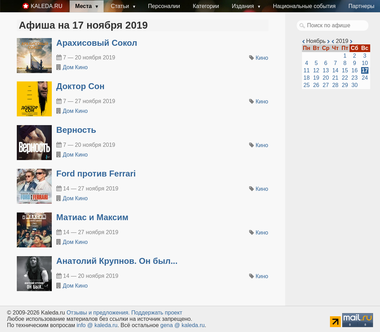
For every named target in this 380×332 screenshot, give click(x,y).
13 (326, 70)
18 (306, 78)
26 (316, 85)
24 (365, 78)
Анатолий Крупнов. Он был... (117, 261)
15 (345, 70)
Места (84, 6)
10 (365, 63)
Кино (262, 58)
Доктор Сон (80, 86)
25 (306, 85)
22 (345, 78)
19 (316, 78)
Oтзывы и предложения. (98, 313)
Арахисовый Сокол (96, 43)
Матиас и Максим (92, 217)
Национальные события (304, 6)
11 (306, 70)
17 (365, 70)
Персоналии (164, 6)
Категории (206, 6)
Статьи (121, 6)
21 (335, 78)
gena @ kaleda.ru (182, 325)
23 (354, 78)
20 (326, 78)
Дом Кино (75, 67)
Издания (243, 6)
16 (354, 70)
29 (345, 85)
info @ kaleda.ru (97, 325)
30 (354, 85)
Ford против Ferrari (96, 173)
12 (316, 70)
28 (335, 85)
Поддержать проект (156, 313)
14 (335, 70)
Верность (76, 130)
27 (326, 85)
